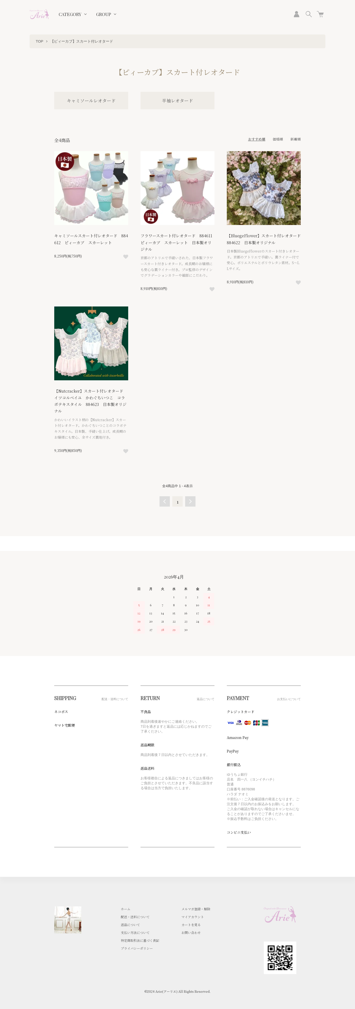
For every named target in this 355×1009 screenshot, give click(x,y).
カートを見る (191, 924)
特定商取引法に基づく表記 (140, 940)
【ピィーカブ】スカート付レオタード (81, 41)
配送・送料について (135, 916)
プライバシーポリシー (137, 948)
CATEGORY (70, 14)
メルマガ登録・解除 (195, 909)
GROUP (103, 14)
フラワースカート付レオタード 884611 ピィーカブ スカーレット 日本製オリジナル (178, 242)
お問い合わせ (191, 932)
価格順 (278, 139)
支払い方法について (135, 932)
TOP (39, 41)
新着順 (295, 139)
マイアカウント (192, 916)
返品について (130, 924)
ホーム (125, 909)
